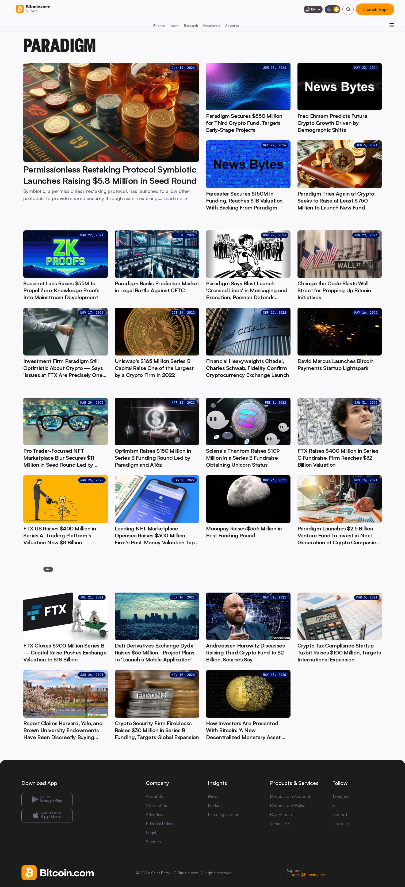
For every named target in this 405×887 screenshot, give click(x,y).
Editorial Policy (159, 823)
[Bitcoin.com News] (33, 9)
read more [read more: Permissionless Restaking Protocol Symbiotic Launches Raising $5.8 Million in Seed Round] (175, 198)
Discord (339, 814)
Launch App (375, 9)
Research (191, 26)
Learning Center (223, 814)
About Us (154, 796)
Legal (151, 832)
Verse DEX (280, 823)
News (213, 796)
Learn (174, 26)
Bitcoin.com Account (290, 796)
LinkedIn (340, 823)
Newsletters (211, 26)
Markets (215, 805)
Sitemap (153, 841)
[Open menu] (391, 25)
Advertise (232, 26)
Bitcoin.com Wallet (287, 805)
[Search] (348, 9)
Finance (159, 26)
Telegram (340, 796)
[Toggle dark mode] (332, 9)
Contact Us (156, 805)
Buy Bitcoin (281, 814)
